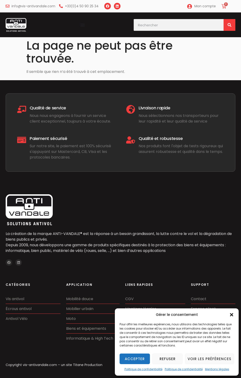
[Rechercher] (229, 25)
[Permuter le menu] (82, 25)
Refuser (168, 358)
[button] (231, 314)
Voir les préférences (209, 358)
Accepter (135, 358)
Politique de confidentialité (143, 369)
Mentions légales (217, 369)
